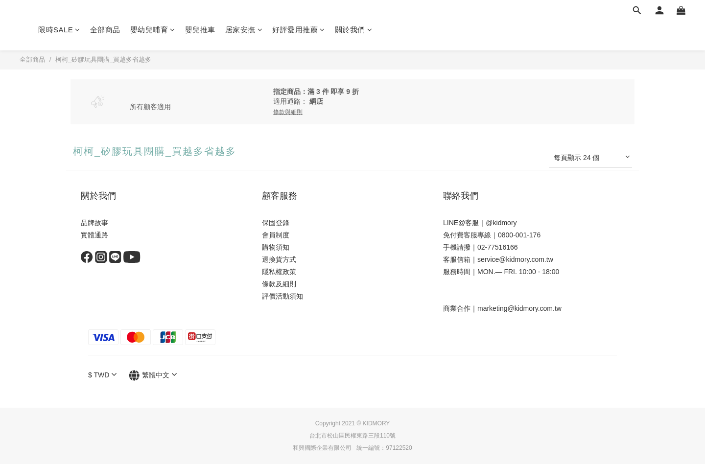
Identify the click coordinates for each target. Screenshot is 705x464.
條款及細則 (279, 284)
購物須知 (275, 247)
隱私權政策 (279, 272)
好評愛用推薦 (298, 29)
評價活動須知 (282, 296)
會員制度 (275, 235)
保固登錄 (275, 223)
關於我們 (354, 29)
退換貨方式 (279, 259)
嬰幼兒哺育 (152, 29)
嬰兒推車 (200, 29)
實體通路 (94, 235)
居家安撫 (244, 29)
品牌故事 (94, 223)
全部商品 (105, 29)
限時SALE (59, 29)
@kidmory (501, 223)
